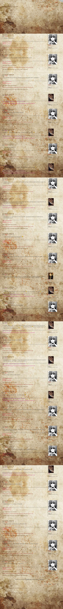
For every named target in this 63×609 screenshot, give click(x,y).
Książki (6, 45)
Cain (3, 49)
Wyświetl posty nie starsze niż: (23, 579)
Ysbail (21, 49)
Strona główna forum (31, 17)
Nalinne (18, 49)
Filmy (3, 45)
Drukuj (60, 28)
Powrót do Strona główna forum (7, 583)
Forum (15, 26)
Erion (27, 49)
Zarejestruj (6, 23)
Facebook (14, 45)
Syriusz (8, 49)
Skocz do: (45, 584)
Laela (6, 95)
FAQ (11, 1)
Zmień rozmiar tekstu (7, 1)
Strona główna (3, 1)
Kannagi (6, 36)
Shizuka (24, 49)
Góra (60, 51)
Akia (5, 274)
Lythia (16, 49)
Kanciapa (11, 26)
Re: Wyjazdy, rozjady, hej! (8, 54)
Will (11, 49)
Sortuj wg (36, 579)
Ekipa (4, 592)
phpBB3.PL (23, 592)
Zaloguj (10, 23)
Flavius (6, 49)
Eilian (13, 49)
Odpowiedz (5, 31)
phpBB (16, 601)
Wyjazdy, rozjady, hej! (8, 30)
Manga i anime (10, 45)
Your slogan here (21, 601)
